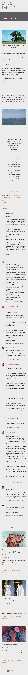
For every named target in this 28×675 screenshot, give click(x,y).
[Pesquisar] (22, 3)
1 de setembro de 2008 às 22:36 (14, 427)
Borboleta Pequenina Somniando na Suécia (9, 5)
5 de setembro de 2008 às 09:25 (14, 500)
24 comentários (16, 660)
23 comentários (16, 616)
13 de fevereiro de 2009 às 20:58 (14, 515)
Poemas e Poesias (15, 195)
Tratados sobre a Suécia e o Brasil (12, 197)
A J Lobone (9, 505)
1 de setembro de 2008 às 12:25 (14, 257)
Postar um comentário (7, 519)
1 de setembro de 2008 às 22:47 (14, 482)
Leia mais (4, 572)
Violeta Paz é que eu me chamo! (13, 644)
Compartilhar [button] (6, 202)
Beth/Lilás (8, 261)
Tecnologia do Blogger (14, 671)
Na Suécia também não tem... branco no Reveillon (12, 599)
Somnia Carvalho (10, 306)
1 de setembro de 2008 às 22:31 (14, 343)
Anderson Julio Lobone (14, 191)
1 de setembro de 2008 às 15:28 (14, 301)
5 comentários (15, 570)
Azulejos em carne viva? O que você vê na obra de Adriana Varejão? (12, 552)
